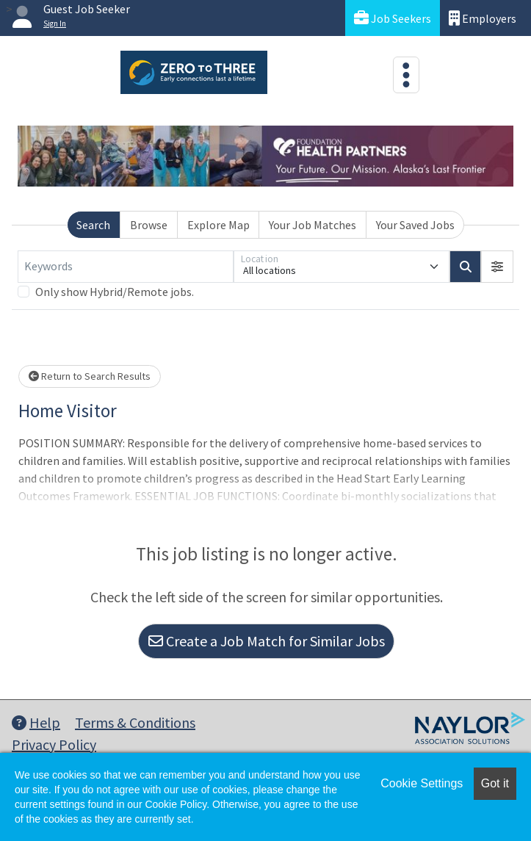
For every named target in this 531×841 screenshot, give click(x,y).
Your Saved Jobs (415, 224)
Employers (482, 18)
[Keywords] (126, 266)
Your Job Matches (312, 224)
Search (93, 224)
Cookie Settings (421, 783)
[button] (497, 266)
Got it (495, 783)
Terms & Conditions (135, 722)
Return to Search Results (90, 376)
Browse (148, 224)
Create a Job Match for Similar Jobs (266, 641)
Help (36, 722)
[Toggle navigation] (406, 75)
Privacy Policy (54, 744)
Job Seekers (392, 18)
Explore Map (218, 224)
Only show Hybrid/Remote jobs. (114, 291)
